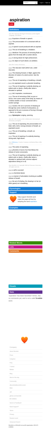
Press (11, 355)
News (12, 369)
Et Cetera (13, 399)
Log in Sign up (45, 2)
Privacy (12, 414)
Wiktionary (15, 142)
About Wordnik (14, 351)
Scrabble (39, 298)
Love (11, 24)
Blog (11, 373)
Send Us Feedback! (15, 403)
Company (13, 347)
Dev (11, 388)
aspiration (33, 201)
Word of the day (14, 377)
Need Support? (14, 406)
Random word (14, 418)
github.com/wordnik (15, 396)
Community (13, 381)
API (11, 392)
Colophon (12, 359)
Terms (11, 410)
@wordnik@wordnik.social (18, 385)
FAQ (11, 363)
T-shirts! (12, 366)
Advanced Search (15, 422)
